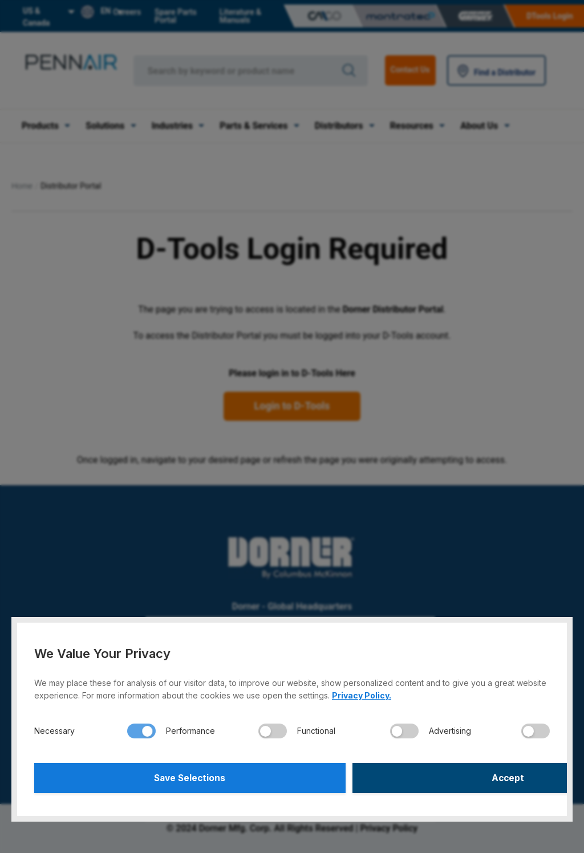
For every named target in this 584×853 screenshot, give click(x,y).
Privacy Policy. (361, 692)
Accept (423, 776)
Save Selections (161, 776)
